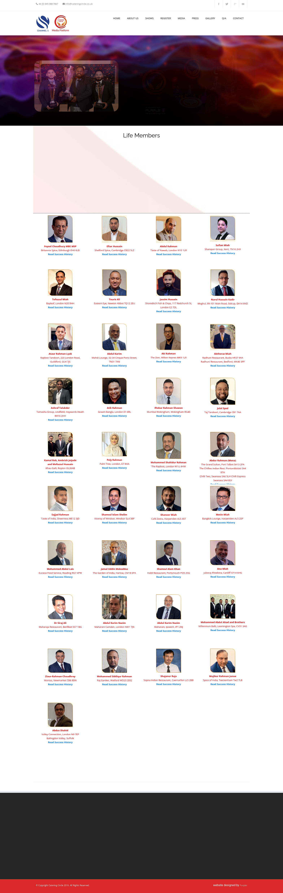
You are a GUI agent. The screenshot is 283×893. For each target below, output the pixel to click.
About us (132, 18)
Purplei (243, 885)
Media (181, 18)
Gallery (210, 18)
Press (195, 18)
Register (165, 18)
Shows (149, 18)
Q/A (224, 18)
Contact (238, 18)
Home (116, 18)
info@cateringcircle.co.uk (79, 3)
